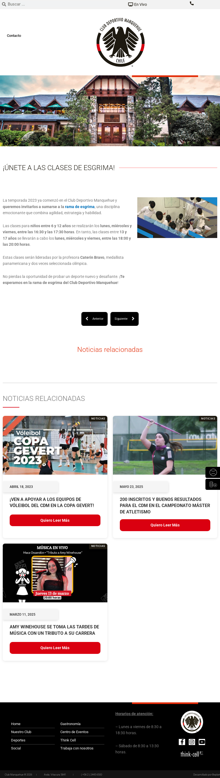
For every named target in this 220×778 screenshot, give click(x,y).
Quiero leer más (54, 520)
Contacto (14, 36)
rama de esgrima (80, 206)
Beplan (216, 774)
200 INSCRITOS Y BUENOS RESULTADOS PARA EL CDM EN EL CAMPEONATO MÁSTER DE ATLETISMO (165, 506)
